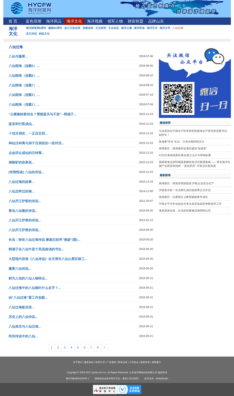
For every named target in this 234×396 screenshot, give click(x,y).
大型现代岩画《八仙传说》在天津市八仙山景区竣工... (48, 259)
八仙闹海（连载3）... (24, 95)
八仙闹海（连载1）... (24, 104)
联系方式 (100, 362)
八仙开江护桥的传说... (25, 201)
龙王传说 (31, 33)
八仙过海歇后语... (21, 307)
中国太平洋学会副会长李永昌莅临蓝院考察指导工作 (190, 203)
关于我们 (77, 362)
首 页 (13, 21)
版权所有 (145, 362)
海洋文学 (165, 28)
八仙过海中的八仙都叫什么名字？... (35, 288)
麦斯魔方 (156, 362)
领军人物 (115, 21)
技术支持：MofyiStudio (156, 378)
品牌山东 (156, 21)
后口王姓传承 (72, 28)
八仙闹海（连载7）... (24, 85)
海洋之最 (126, 28)
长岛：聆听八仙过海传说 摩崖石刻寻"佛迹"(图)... (44, 240)
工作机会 (133, 362)
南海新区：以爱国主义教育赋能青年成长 (183, 196)
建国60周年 (55, 28)
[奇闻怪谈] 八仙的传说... (26, 172)
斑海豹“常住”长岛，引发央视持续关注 (181, 141)
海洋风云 (54, 21)
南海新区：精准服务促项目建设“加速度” (183, 148)
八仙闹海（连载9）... (24, 66)
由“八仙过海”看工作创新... (28, 297)
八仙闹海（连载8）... (24, 75)
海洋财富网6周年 (36, 28)
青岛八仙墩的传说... (23, 211)
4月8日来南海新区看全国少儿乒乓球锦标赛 (185, 155)
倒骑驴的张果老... (21, 162)
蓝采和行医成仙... (21, 124)
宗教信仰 (87, 28)
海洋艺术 (152, 28)
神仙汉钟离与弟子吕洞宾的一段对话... (36, 143)
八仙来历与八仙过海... (25, 326)
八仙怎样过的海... (21, 191)
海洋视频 (95, 21)
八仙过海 (177, 28)
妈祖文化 (44, 33)
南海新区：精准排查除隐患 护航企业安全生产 (186, 183)
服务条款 (89, 362)
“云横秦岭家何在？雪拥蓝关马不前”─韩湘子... (42, 114)
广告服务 (111, 362)
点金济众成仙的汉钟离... (26, 153)
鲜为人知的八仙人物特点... (28, 278)
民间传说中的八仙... (23, 336)
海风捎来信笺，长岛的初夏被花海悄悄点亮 (185, 210)
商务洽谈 (122, 362)
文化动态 (113, 28)
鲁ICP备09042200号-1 (77, 378)
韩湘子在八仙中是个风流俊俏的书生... (36, 249)
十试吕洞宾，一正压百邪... (28, 133)
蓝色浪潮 (33, 21)
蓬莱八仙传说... (20, 269)
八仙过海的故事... (21, 182)
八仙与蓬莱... (18, 56)
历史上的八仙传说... (23, 317)
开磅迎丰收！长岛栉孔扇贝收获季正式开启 (185, 190)
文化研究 (100, 28)
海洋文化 (74, 21)
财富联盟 (135, 21)
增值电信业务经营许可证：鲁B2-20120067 (117, 378)
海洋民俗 (139, 28)
